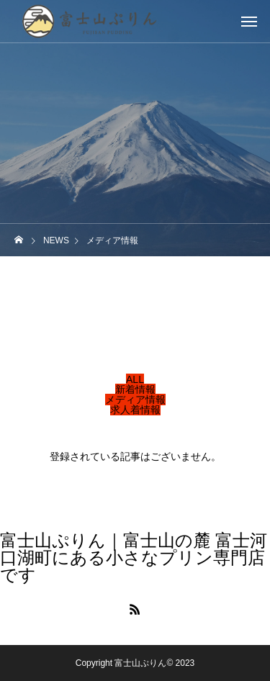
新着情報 (135, 389)
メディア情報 (135, 399)
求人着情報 (135, 409)
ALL (135, 379)
